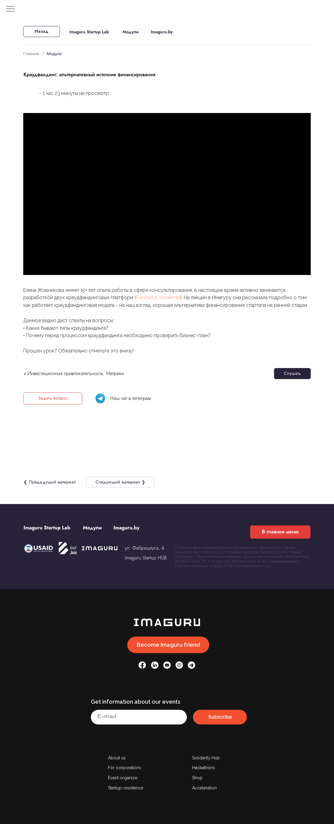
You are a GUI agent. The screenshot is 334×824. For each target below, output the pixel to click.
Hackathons (203, 767)
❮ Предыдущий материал (50, 482)
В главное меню (280, 531)
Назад (42, 31)
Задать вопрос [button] (53, 398)
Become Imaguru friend (168, 645)
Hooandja (169, 297)
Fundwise (146, 297)
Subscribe (220, 717)
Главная (31, 53)
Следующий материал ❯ (120, 482)
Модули (131, 32)
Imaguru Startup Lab (89, 32)
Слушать (292, 373)
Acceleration (204, 787)
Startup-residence (125, 787)
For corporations (124, 767)
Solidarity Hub (206, 757)
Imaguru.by (162, 32)
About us (117, 757)
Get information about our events (135, 701)
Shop (197, 777)
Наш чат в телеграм (130, 398)
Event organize (122, 777)
